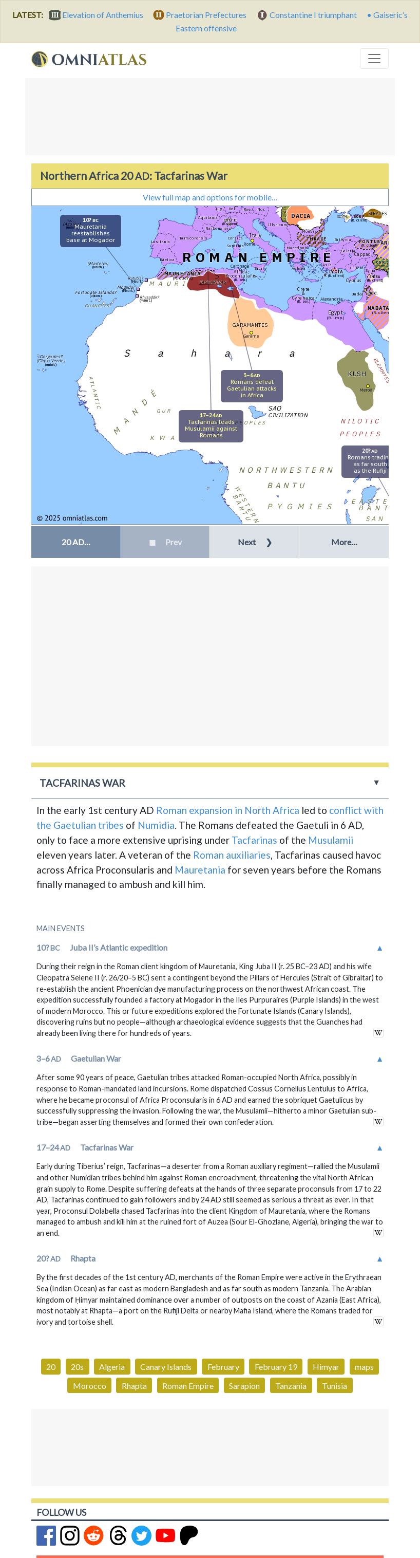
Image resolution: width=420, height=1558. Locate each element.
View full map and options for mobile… (210, 197)
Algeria (112, 1366)
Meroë (365, 390)
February (223, 1366)
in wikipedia (378, 1032)
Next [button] (255, 542)
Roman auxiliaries (232, 855)
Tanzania (291, 1385)
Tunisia (334, 1385)
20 (50, 1366)
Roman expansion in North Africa (227, 810)
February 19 (276, 1366)
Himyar (326, 1366)
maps (364, 1366)
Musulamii (330, 840)
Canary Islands (166, 1366)
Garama (251, 336)
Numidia (156, 825)
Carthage (240, 266)
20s (77, 1366)
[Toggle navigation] (374, 58)
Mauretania (200, 870)
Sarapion (244, 1385)
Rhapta (134, 1385)
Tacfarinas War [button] (82, 783)
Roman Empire (188, 1385)
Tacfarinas (254, 840)
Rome (249, 244)
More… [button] (344, 542)
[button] (76, 542)
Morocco (89, 1385)
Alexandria (331, 299)
